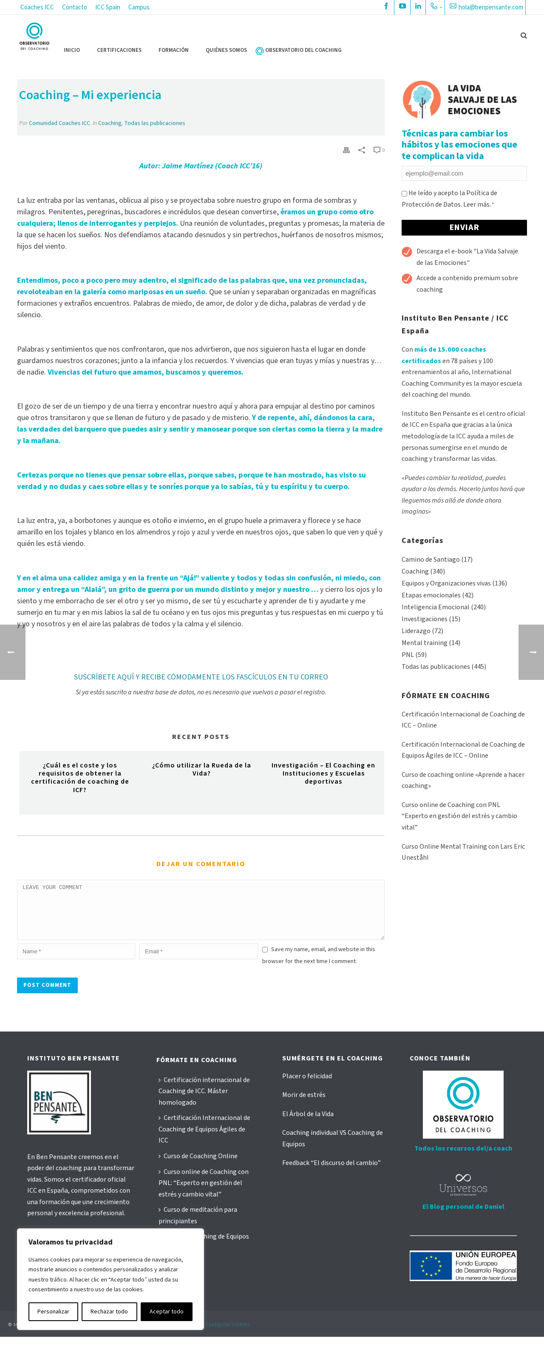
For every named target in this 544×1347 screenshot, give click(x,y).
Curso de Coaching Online (198, 1166)
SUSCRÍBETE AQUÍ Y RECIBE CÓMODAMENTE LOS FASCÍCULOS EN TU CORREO (201, 677)
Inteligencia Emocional (436, 607)
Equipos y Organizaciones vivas (446, 583)
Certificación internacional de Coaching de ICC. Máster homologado (204, 1101)
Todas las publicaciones (154, 123)
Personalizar (53, 1311)
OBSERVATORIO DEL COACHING (303, 50)
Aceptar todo (167, 1311)
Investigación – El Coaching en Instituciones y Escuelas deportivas (323, 773)
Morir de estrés (304, 1105)
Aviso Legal (84, 1335)
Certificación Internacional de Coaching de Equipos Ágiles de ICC (204, 1139)
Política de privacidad (127, 1335)
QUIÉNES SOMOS (226, 50)
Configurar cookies (227, 1335)
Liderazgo (416, 631)
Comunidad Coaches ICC (59, 123)
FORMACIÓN (174, 50)
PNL (408, 655)
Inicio (72, 50)
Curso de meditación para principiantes (198, 1225)
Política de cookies (179, 1335)
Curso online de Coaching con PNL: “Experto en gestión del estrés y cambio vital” (204, 1193)
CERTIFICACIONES (119, 50)
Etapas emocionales (431, 595)
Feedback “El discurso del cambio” (331, 1173)
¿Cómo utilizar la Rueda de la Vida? (201, 769)
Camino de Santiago (431, 559)
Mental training (425, 643)
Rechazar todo (109, 1311)
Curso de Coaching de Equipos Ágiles (204, 1252)
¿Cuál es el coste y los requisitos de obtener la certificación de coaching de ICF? (80, 778)
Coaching (110, 123)
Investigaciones (425, 619)
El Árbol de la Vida (308, 1124)
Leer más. (477, 204)
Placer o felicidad (307, 1086)
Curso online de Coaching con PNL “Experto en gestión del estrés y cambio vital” (459, 816)
